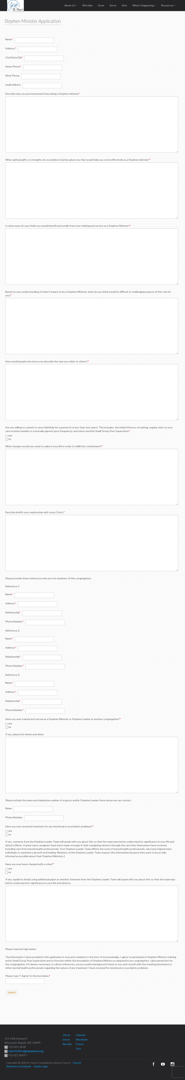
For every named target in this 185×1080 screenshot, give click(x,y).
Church (66, 1035)
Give (124, 5)
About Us (70, 5)
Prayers (80, 1044)
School (66, 1039)
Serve (113, 5)
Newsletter (81, 1039)
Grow (101, 5)
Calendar (80, 1035)
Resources (168, 5)
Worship (87, 5)
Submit (12, 992)
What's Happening (144, 5)
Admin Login (41, 1066)
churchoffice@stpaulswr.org (25, 1051)
